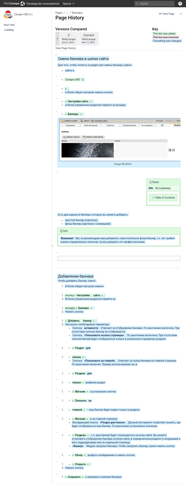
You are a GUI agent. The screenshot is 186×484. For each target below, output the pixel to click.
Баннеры (77, 12)
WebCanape (69, 39)
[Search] (137, 3)
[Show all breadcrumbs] (67, 12)
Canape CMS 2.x (23, 14)
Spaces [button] (67, 3)
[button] (180, 3)
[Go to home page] (31, 3)
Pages (58, 12)
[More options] (180, 14)
